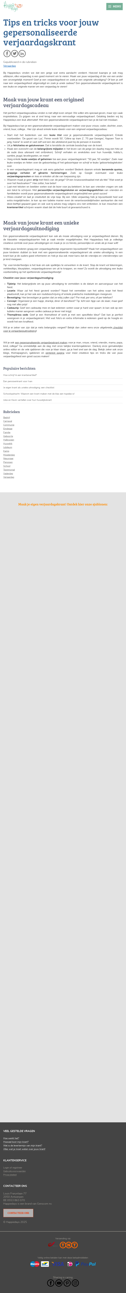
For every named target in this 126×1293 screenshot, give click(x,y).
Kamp (6, 451)
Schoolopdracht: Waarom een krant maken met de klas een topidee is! (38, 394)
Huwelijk (7, 444)
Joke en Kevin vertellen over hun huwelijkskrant (27, 400)
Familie (6, 432)
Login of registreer (12, 1168)
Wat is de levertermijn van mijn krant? (22, 1145)
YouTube (59, 1283)
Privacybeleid (10, 1175)
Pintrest (67, 1283)
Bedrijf (6, 417)
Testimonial (9, 470)
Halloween (8, 440)
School (6, 466)
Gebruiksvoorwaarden (14, 1171)
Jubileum (7, 447)
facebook (7, 53)
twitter (14, 53)
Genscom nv (44, 1203)
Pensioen (8, 462)
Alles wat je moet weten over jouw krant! (24, 1149)
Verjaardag (9, 66)
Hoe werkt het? (11, 1138)
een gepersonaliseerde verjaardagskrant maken (41, 342)
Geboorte (8, 436)
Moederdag (9, 455)
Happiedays (13, 6)
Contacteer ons (18, 1213)
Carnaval (7, 421)
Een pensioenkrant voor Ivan (17, 381)
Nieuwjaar (8, 458)
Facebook (50, 1283)
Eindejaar (7, 429)
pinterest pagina (55, 353)
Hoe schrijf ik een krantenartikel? (20, 375)
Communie (8, 425)
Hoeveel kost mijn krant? (16, 1142)
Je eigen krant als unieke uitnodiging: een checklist (28, 388)
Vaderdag (8, 473)
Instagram (75, 1283)
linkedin (22, 53)
